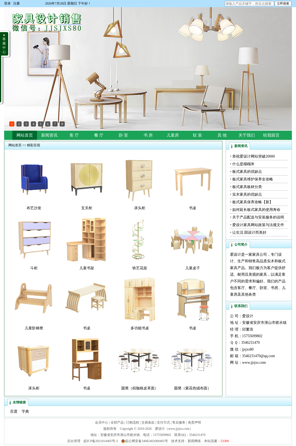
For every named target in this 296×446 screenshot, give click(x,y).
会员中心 (101, 422)
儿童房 (172, 135)
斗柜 (34, 268)
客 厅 (74, 135)
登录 (7, 3)
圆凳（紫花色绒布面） (192, 388)
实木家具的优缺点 (247, 194)
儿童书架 (86, 268)
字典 (25, 411)
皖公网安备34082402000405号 (144, 441)
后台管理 (73, 441)
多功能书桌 (140, 328)
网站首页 (24, 135)
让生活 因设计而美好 (249, 232)
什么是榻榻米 (243, 164)
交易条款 (148, 422)
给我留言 (271, 135)
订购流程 (132, 422)
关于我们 (246, 135)
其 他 (222, 135)
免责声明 (194, 422)
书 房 (148, 135)
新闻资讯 (49, 135)
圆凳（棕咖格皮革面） (139, 388)
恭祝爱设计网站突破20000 (253, 156)
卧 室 (123, 135)
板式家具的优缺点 (247, 172)
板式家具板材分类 (247, 187)
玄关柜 (86, 208)
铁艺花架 (139, 268)
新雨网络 (194, 441)
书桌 (192, 208)
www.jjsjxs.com (254, 362)
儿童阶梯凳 (34, 328)
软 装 (197, 135)
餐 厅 (98, 135)
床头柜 (139, 208)
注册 (16, 3)
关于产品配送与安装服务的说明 (258, 217)
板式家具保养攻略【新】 (252, 202)
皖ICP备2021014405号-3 (101, 441)
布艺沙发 (34, 208)
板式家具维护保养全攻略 (252, 179)
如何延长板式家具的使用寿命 (256, 210)
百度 (13, 411)
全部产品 (117, 422)
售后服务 (178, 422)
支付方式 (163, 422)
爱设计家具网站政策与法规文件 (258, 225)
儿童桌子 (192, 268)
